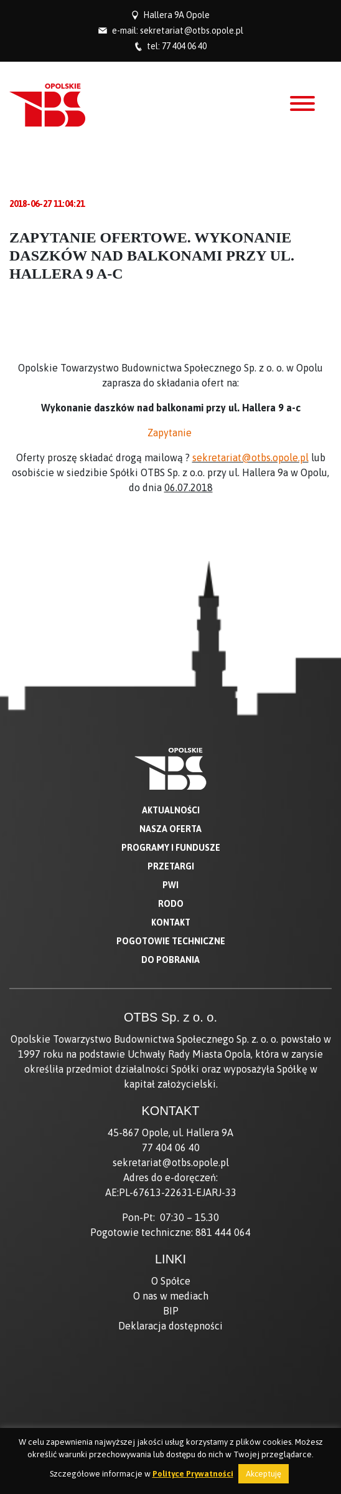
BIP (171, 1310)
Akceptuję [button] (263, 1473)
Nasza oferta (170, 829)
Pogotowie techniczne (170, 941)
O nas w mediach (170, 1295)
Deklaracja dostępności (170, 1325)
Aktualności (171, 810)
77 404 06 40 (184, 46)
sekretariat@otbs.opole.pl (191, 31)
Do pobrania (170, 960)
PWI (170, 885)
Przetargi (170, 866)
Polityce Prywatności (192, 1473)
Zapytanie (170, 432)
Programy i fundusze (170, 848)
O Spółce (170, 1280)
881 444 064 (223, 1232)
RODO (171, 904)
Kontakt (170, 922)
